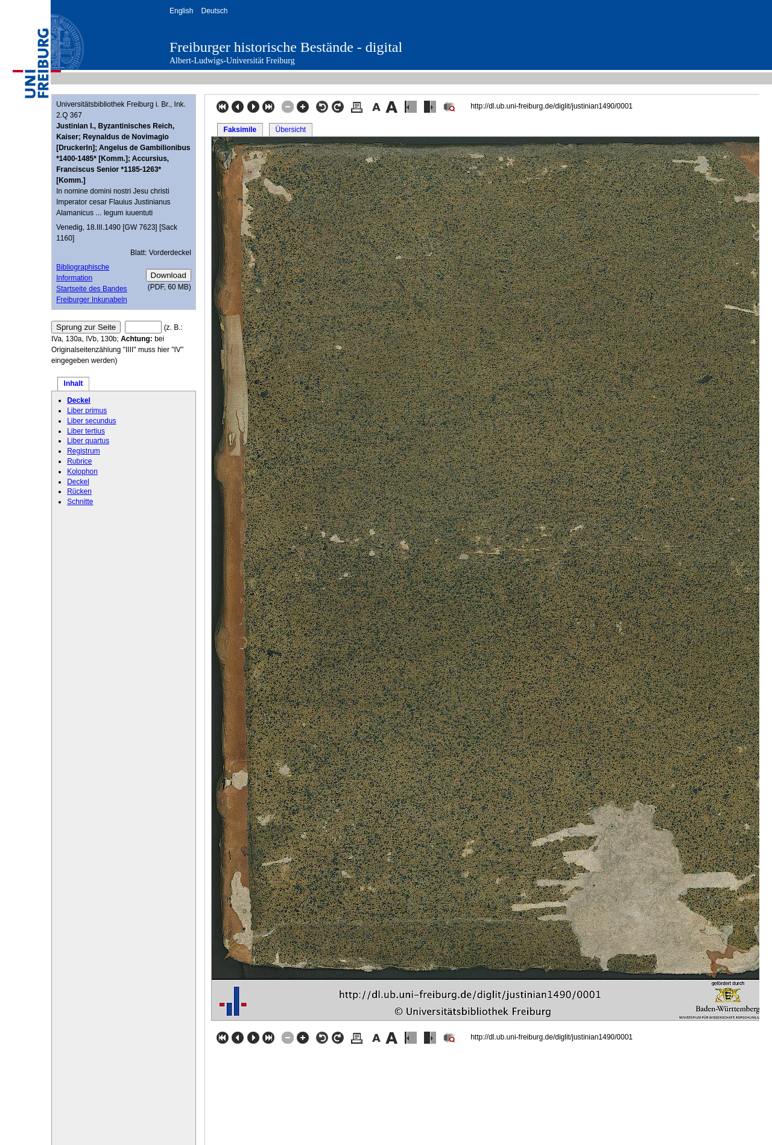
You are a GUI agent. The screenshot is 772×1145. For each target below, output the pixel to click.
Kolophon (82, 471)
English (181, 11)
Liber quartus (88, 441)
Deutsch (214, 11)
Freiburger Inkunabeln (91, 299)
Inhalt (73, 383)
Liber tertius (86, 431)
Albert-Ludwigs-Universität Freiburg (232, 60)
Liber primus (87, 410)
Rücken (79, 491)
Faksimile (240, 129)
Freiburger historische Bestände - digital (285, 47)
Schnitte (80, 501)
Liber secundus (91, 421)
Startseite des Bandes (91, 289)
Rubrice (79, 461)
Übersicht (290, 129)
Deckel (78, 400)
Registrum (83, 451)
